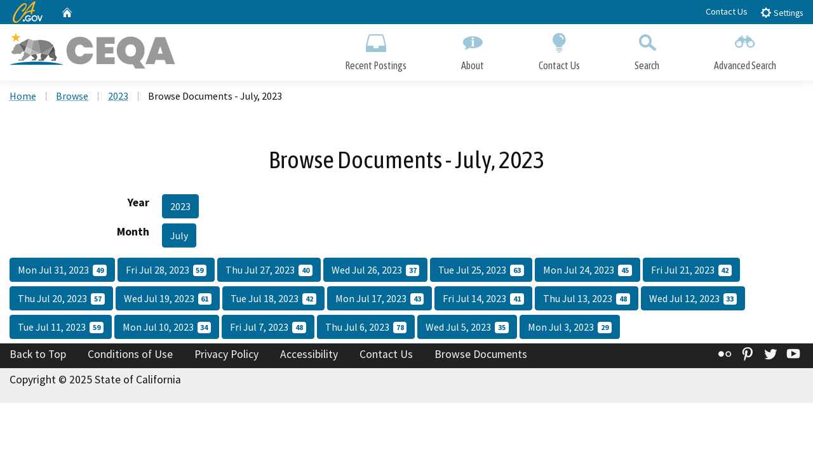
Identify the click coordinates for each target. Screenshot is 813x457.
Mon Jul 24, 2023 (587, 269)
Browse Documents (480, 354)
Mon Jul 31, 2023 (62, 269)
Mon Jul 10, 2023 (167, 327)
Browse (72, 95)
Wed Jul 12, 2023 (693, 298)
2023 (118, 95)
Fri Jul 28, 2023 (166, 269)
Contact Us (727, 11)
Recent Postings (376, 49)
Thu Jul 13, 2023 (586, 298)
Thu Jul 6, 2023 (366, 327)
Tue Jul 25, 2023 (481, 269)
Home (23, 95)
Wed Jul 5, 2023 (467, 327)
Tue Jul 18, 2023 (273, 298)
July (179, 235)
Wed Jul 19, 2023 (168, 298)
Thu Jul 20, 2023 (61, 298)
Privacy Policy (226, 354)
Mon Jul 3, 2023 (570, 327)
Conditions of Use (130, 354)
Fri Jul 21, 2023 (691, 269)
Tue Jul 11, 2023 (61, 327)
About (472, 49)
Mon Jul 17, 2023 (379, 298)
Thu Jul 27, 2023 (268, 269)
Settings (781, 12)
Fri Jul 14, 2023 (483, 298)
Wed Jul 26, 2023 (376, 269)
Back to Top (38, 354)
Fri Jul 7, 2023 (268, 327)
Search (646, 49)
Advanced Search (745, 49)
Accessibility (309, 354)
